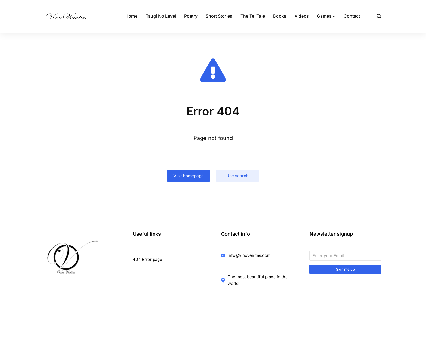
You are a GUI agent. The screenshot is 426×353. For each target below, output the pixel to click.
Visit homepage (188, 175)
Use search (237, 175)
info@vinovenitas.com (249, 255)
